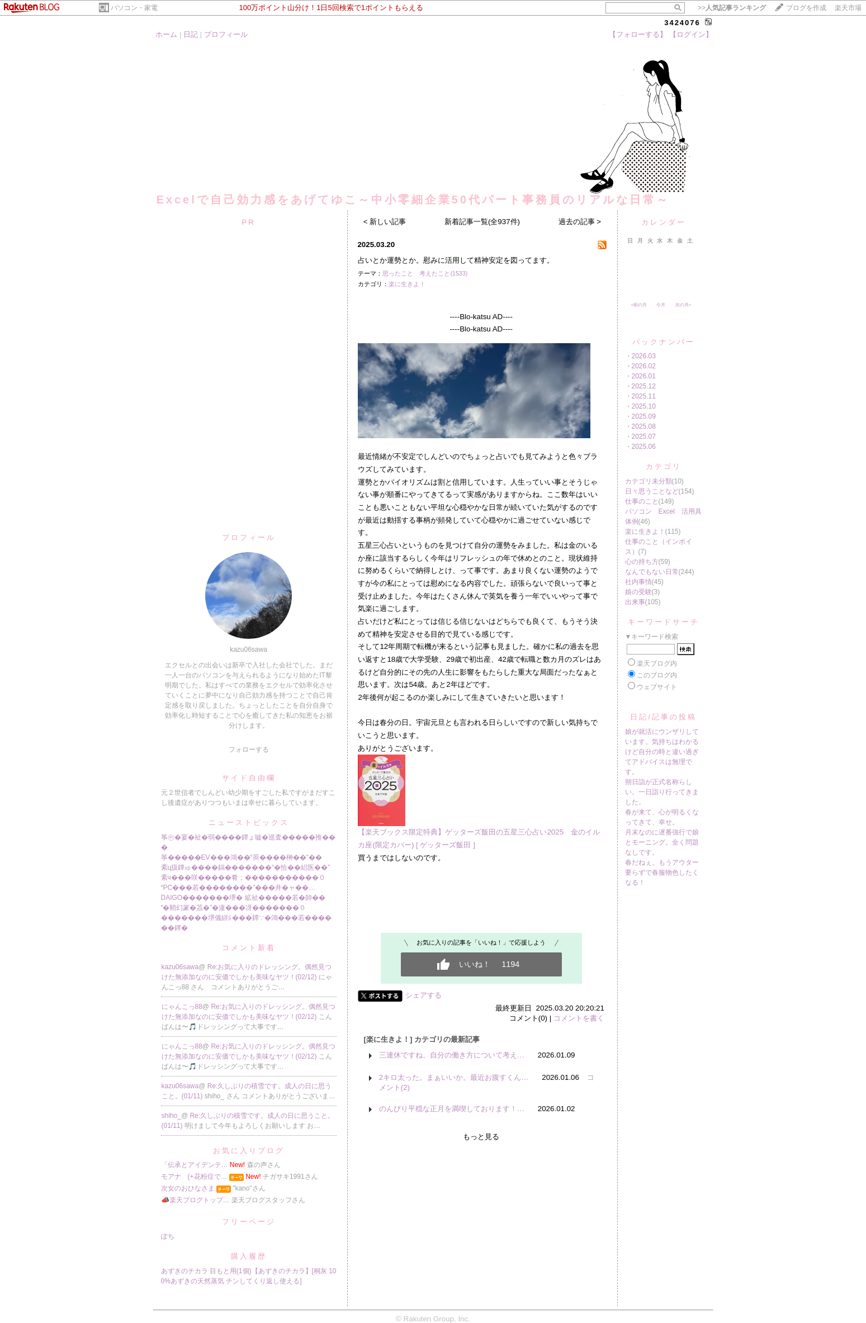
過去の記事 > (580, 221)
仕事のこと (642, 501)
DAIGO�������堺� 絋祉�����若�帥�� (243, 898)
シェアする (423, 995)
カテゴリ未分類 (648, 481)
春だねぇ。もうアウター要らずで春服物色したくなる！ (662, 872)
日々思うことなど (652, 491)
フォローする (249, 749)
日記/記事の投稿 (663, 717)
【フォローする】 (638, 34)
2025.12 (644, 386)
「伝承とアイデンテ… (194, 1165)
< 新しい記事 (384, 221)
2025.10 (644, 406)
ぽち (167, 1236)
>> (732, 8)
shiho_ (171, 1116)
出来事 (635, 602)
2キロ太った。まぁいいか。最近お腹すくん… (454, 1077)
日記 (190, 34)
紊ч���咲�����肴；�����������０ (243, 877)
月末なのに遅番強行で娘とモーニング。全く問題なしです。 (662, 842)
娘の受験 (638, 592)
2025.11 (644, 396)
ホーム (166, 34)
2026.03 (644, 356)
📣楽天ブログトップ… (195, 1200)
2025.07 (644, 436)
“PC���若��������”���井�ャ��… (238, 888)
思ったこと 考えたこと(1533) (424, 273)
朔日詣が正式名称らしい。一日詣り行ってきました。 (662, 792)
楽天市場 (848, 8)
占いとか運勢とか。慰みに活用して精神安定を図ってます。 (456, 260)
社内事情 (638, 582)
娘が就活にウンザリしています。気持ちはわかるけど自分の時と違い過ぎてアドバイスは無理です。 (662, 752)
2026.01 (644, 376)
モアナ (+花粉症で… (194, 1176)
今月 (660, 304)
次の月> (683, 304)
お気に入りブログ (249, 1150)
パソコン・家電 (134, 8)
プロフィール (226, 34)
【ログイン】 (691, 34)
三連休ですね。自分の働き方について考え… (451, 1055)
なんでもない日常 (652, 572)
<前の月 (639, 304)
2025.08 (644, 426)
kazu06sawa (180, 967)
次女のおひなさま (188, 1188)
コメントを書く (578, 1018)
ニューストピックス (249, 822)
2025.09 (644, 416)
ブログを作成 (806, 8)
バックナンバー (663, 342)
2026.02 (644, 366)
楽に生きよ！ (407, 284)
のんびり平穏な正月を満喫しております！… (451, 1108)
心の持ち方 (642, 562)
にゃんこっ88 (182, 1007)
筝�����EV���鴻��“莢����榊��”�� (241, 857)
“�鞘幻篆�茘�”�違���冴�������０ (233, 908)
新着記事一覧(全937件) (482, 221)
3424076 (682, 22)
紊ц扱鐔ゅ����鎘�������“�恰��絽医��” (245, 867)
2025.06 (644, 447)
